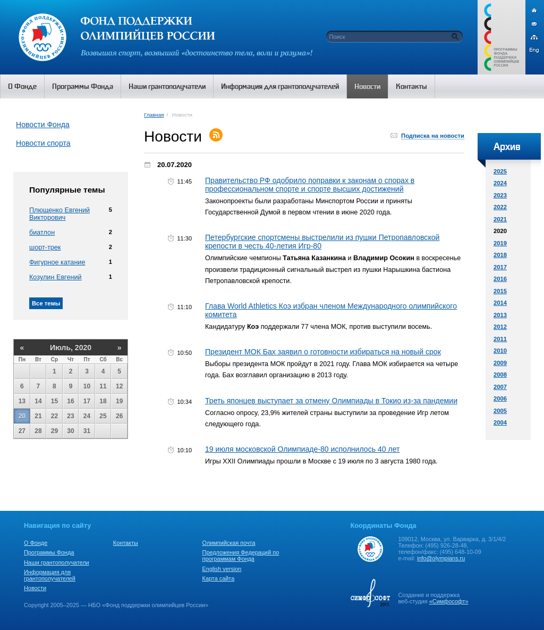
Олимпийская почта (229, 543)
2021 (500, 219)
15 (54, 401)
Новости (35, 588)
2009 (500, 363)
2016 (500, 279)
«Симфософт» (449, 601)
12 (119, 386)
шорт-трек (45, 247)
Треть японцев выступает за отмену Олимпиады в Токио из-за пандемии (331, 400)
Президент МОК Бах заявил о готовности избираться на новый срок (323, 351)
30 (70, 431)
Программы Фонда (49, 552)
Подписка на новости (432, 135)
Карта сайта (218, 578)
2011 (500, 339)
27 (22, 431)
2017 (500, 267)
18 (102, 401)
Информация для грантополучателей (49, 575)
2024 (500, 183)
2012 (500, 327)
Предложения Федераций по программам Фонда (240, 555)
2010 (500, 350)
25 (102, 416)
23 (70, 416)
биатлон (42, 232)
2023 (500, 195)
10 (86, 386)
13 (22, 401)
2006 (500, 398)
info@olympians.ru (441, 558)
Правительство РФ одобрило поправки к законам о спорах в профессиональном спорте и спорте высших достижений (309, 184)
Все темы (46, 303)
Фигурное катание (57, 262)
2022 (500, 207)
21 (38, 416)
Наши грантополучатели (56, 562)
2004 (500, 422)
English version (222, 569)
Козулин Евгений (55, 277)
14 (38, 401)
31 (86, 431)
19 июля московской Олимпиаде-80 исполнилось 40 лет (302, 449)
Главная (154, 115)
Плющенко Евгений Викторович (59, 213)
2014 (500, 303)
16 (70, 401)
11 (102, 386)
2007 (500, 387)
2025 (500, 171)
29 (54, 431)
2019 (500, 243)
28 (38, 431)
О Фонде (35, 543)
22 (54, 416)
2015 (500, 291)
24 (86, 416)
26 (119, 416)
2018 (500, 255)
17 (86, 401)
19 (119, 401)
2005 (500, 411)
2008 (500, 374)
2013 (500, 315)
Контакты (125, 543)
